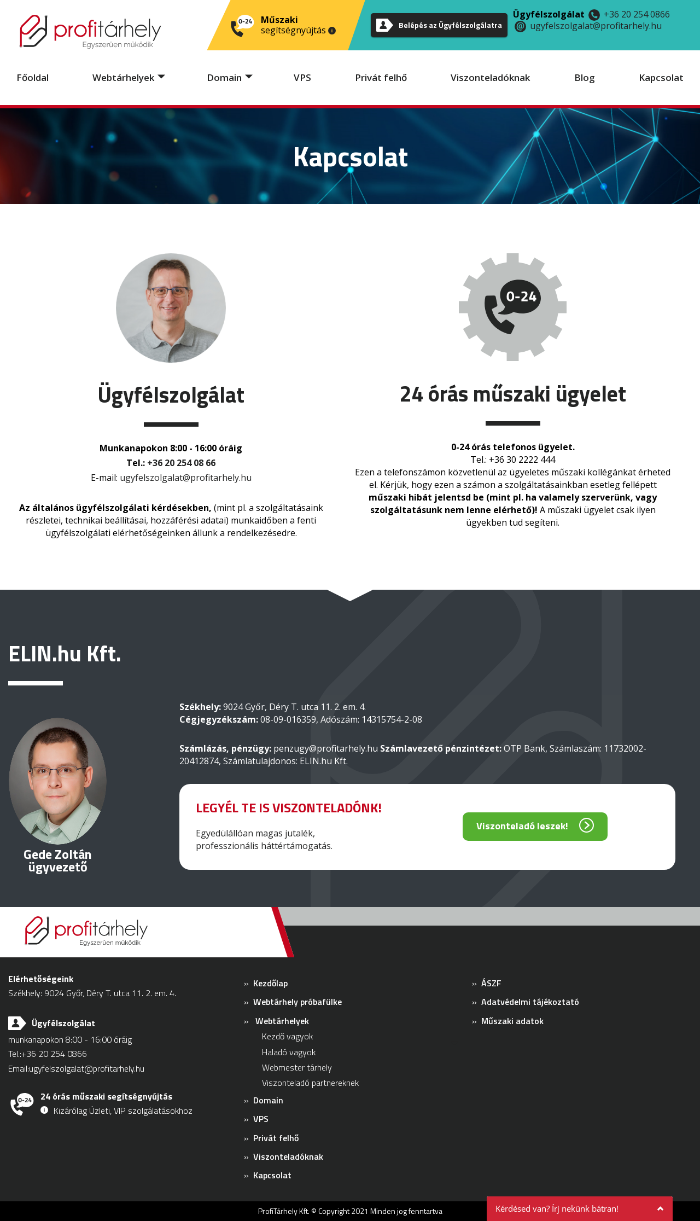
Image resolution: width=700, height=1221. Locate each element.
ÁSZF (491, 983)
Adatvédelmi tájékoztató (530, 1001)
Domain (224, 77)
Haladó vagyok (289, 1052)
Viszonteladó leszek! (522, 825)
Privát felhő (381, 77)
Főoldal (32, 77)
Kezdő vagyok (287, 1036)
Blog (584, 77)
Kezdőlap (270, 983)
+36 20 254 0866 (637, 14)
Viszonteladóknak (490, 77)
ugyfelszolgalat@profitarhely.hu (596, 26)
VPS (302, 77)
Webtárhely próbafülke (297, 1001)
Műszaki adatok (512, 1020)
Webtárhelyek (123, 77)
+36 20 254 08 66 (181, 463)
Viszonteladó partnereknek (310, 1082)
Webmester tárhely (297, 1067)
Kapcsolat (661, 77)
